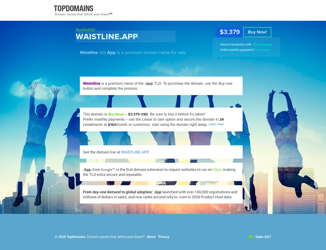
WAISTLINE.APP (134, 152)
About (151, 236)
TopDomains (76, 236)
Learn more (262, 50)
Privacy (163, 236)
